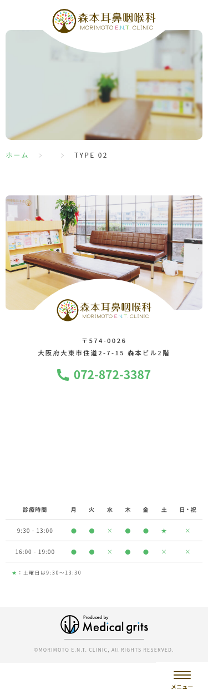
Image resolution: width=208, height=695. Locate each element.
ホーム (17, 154)
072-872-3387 (112, 374)
